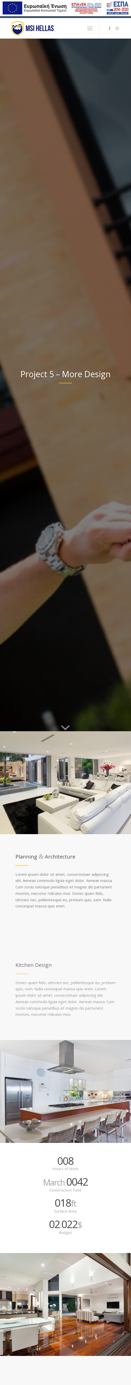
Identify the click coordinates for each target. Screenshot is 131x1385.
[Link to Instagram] (117, 28)
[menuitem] (90, 28)
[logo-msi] (54, 28)
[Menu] (90, 28)
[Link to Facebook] (109, 28)
